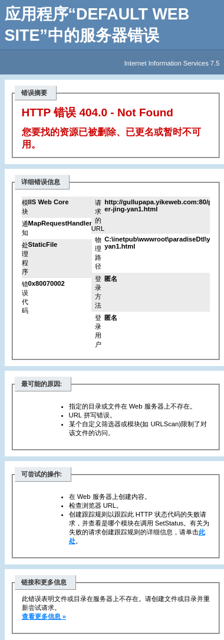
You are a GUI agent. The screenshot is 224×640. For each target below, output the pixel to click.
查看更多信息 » (44, 616)
